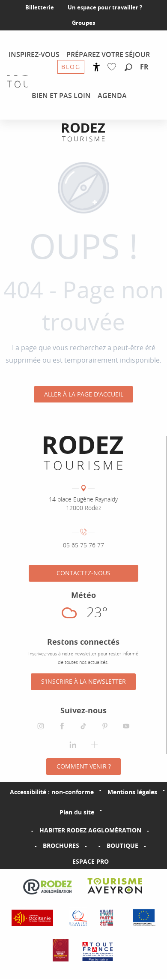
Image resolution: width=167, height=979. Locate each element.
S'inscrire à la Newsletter (83, 681)
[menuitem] (34, 54)
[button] (128, 67)
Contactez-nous (83, 573)
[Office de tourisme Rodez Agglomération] (83, 132)
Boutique (122, 845)
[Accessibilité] (96, 67)
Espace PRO (90, 861)
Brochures (61, 845)
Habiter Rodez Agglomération (90, 830)
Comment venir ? (84, 766)
